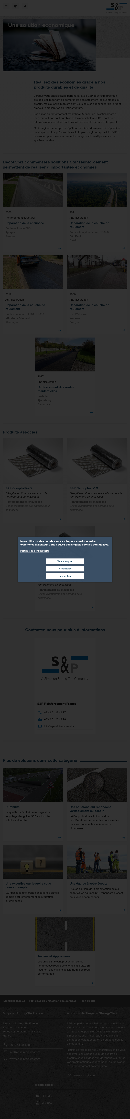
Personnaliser (65, 568)
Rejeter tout (65, 576)
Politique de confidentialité (34, 550)
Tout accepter (65, 561)
